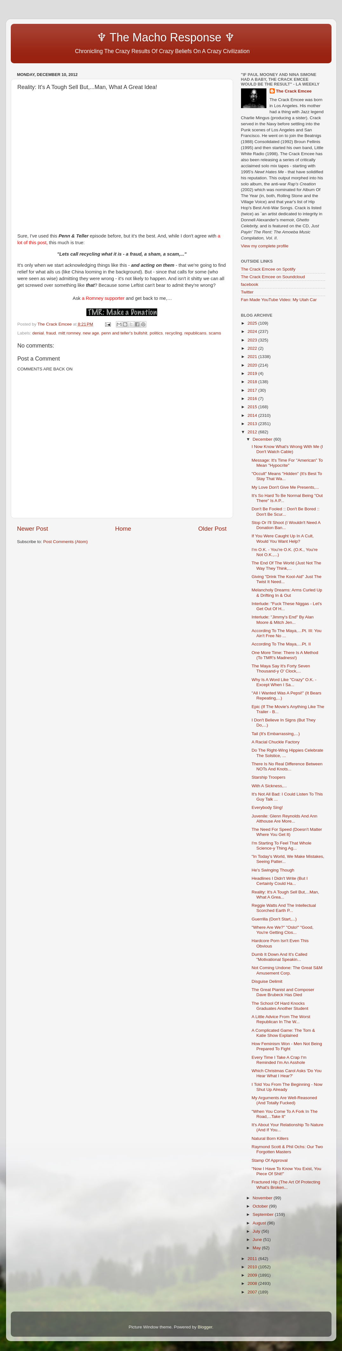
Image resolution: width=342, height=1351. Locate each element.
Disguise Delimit (266, 981)
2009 (252, 1275)
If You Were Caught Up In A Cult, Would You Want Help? (282, 538)
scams (215, 333)
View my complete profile (265, 246)
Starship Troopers (268, 777)
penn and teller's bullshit (124, 333)
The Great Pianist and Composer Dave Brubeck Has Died (282, 992)
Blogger (205, 1327)
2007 (252, 1292)
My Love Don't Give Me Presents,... (285, 487)
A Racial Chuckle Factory (275, 742)
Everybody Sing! (267, 807)
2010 (252, 1267)
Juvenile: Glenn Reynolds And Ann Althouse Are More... (284, 819)
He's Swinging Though (272, 870)
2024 (252, 331)
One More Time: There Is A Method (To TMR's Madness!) (284, 655)
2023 (252, 340)
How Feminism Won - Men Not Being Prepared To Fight (286, 1046)
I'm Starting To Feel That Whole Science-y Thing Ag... (281, 846)
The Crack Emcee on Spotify (268, 269)
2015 (252, 406)
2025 (252, 323)
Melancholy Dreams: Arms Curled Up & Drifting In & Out (286, 592)
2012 (252, 432)
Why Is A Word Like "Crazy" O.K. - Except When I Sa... (283, 682)
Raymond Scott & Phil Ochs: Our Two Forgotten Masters (287, 1149)
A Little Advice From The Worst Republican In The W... (280, 1019)
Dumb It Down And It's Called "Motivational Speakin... (279, 957)
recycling (173, 333)
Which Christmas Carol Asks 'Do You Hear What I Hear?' (286, 1073)
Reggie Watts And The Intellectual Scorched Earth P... (283, 908)
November (263, 1198)
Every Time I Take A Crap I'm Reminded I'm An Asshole (278, 1060)
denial (38, 333)
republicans (195, 333)
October (261, 1206)
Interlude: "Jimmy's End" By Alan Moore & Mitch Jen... (282, 619)
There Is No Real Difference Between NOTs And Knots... (286, 766)
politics (156, 333)
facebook (249, 284)
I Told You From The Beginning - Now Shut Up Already (286, 1087)
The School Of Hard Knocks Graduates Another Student (279, 1006)
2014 (252, 415)
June (258, 1239)
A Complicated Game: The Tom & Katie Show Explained (283, 1033)
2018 (252, 381)
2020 (252, 365)
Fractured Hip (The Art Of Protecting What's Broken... (285, 1184)
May (257, 1247)
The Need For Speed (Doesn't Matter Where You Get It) (286, 832)
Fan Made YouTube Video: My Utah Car (279, 299)
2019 (252, 373)
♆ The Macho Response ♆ (127, 37)
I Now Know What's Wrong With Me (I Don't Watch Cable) (287, 449)
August (260, 1223)
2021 (252, 356)
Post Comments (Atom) (65, 541)
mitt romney (69, 333)
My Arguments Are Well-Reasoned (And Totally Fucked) (284, 1100)
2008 (252, 1283)
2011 (252, 1258)
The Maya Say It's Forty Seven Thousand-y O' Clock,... (280, 668)
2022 (252, 348)
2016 (252, 398)
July (257, 1231)
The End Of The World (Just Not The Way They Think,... (286, 565)
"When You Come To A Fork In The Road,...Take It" (284, 1114)
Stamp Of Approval (269, 1160)
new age (91, 333)
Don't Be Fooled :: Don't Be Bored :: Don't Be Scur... (285, 511)
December (263, 439)
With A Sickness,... (269, 785)
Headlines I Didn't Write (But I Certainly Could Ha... (279, 881)
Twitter (247, 292)
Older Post (212, 528)
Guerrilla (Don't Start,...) (274, 919)
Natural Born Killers (269, 1138)
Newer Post (32, 528)
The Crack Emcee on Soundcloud (273, 276)
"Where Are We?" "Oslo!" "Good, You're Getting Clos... (282, 930)
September (264, 1214)
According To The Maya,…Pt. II (281, 644)
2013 (252, 423)
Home (123, 528)
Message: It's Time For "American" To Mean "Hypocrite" (287, 463)
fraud (51, 333)
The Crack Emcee (294, 91)
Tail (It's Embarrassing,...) (275, 733)
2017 (252, 390)
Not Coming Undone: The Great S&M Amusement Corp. (286, 970)
